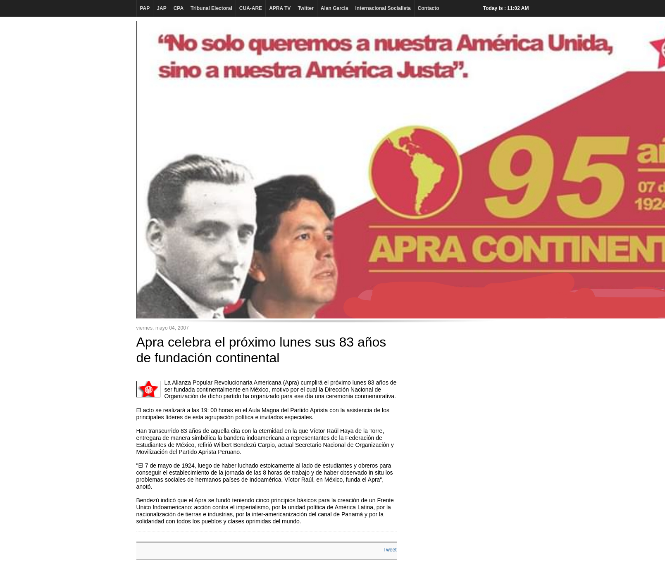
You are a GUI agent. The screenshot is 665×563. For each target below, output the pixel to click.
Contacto (428, 8)
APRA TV (280, 8)
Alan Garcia (334, 8)
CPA (179, 8)
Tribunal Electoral (211, 8)
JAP (161, 8)
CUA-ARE (250, 8)
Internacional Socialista (383, 8)
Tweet (389, 550)
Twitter (305, 8)
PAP (145, 8)
